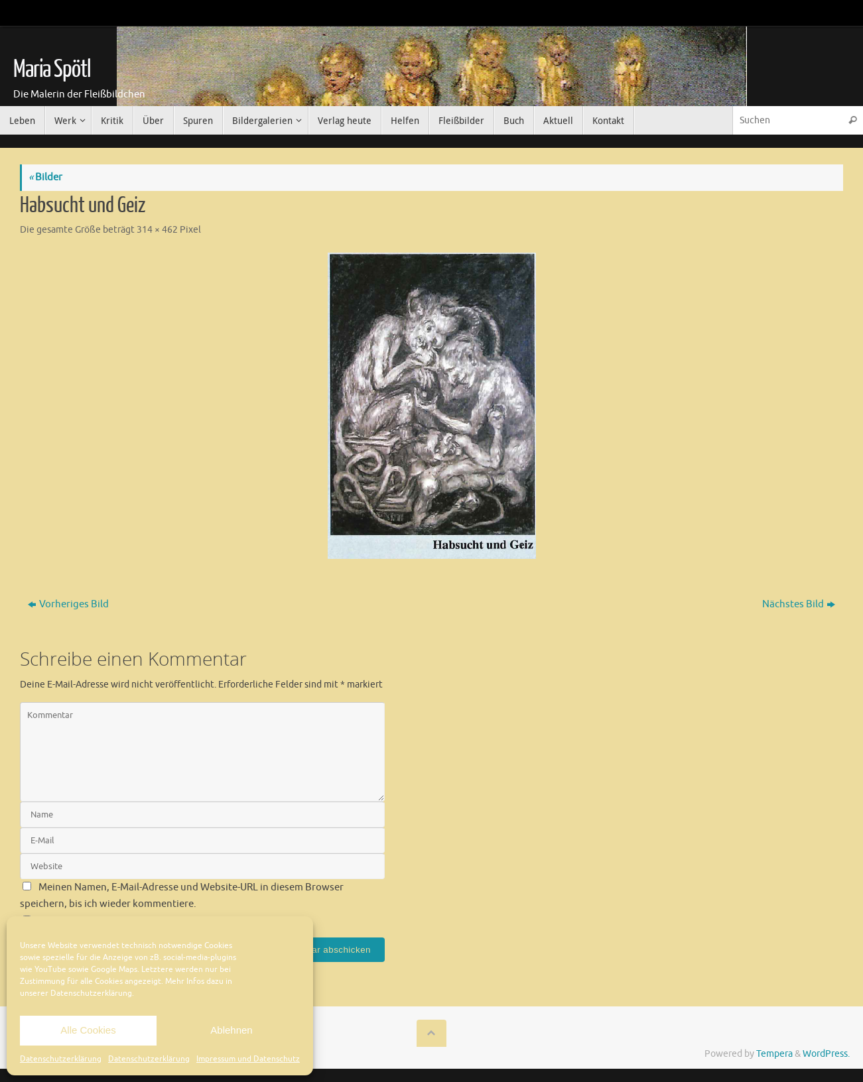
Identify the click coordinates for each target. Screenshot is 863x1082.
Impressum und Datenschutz (248, 1058)
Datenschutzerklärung (60, 1058)
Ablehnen (231, 1030)
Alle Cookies (87, 1030)
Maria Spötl (51, 69)
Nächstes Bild (798, 604)
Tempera (774, 1053)
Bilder (45, 177)
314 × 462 (157, 229)
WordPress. (826, 1053)
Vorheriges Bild (68, 604)
